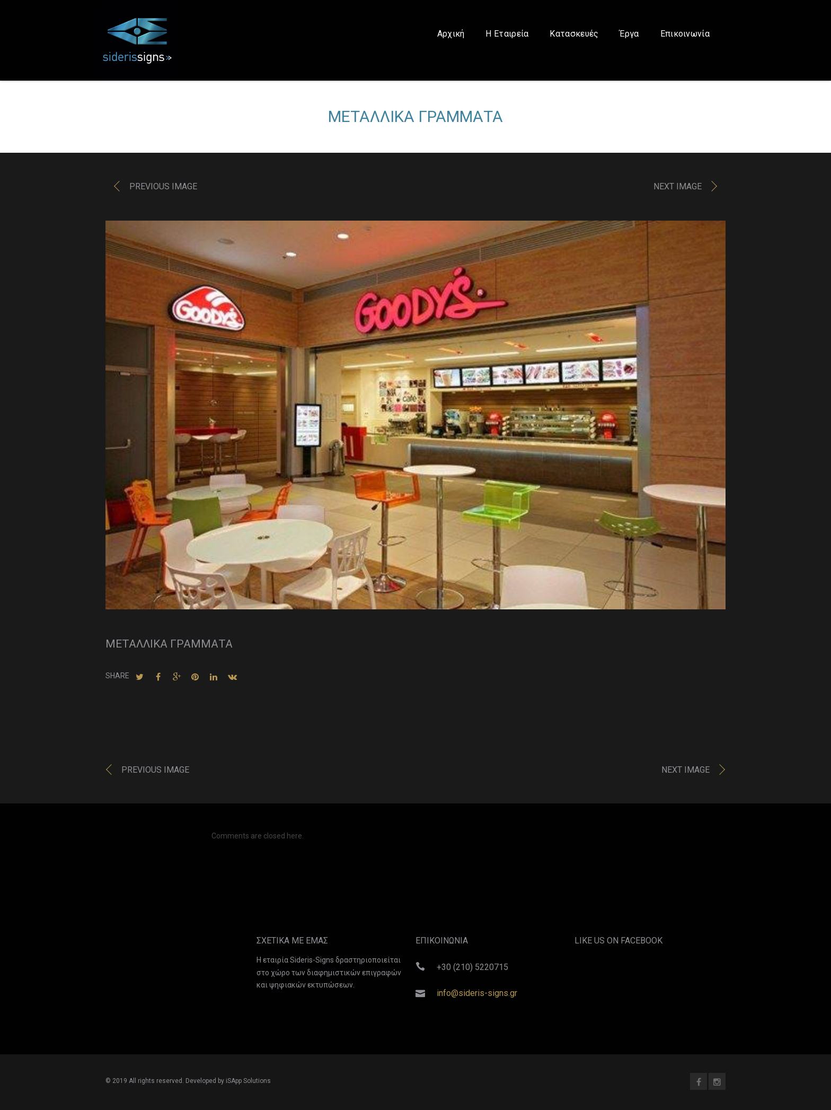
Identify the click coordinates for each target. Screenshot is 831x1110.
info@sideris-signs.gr (477, 993)
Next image (677, 189)
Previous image (163, 189)
